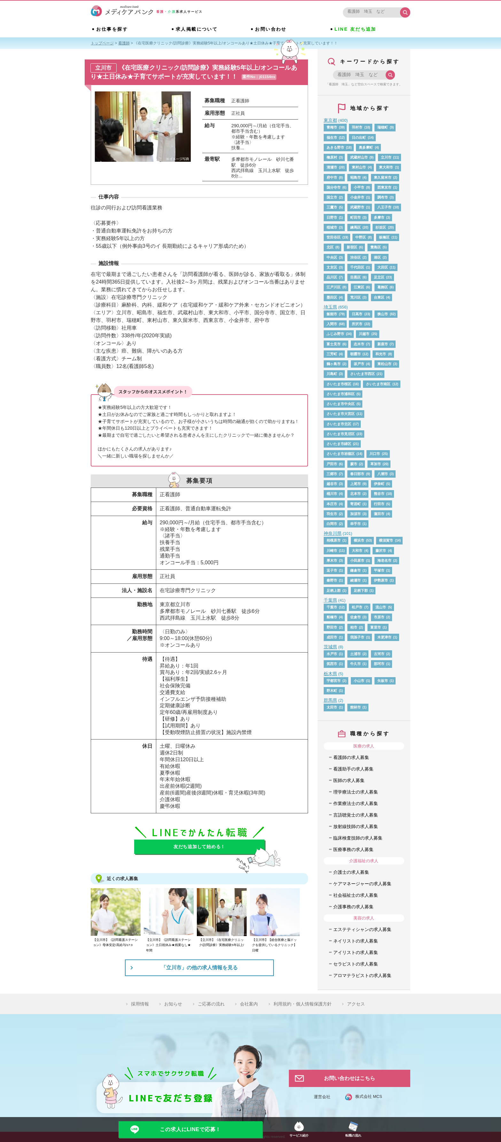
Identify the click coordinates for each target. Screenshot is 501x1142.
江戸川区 (334, 287)
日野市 (332, 217)
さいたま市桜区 (339, 384)
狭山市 (382, 314)
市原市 (379, 617)
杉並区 (380, 227)
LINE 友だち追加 (355, 29)
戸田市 (332, 464)
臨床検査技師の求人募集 (357, 838)
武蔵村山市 (359, 157)
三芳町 (332, 354)
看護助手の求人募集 (353, 768)
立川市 (386, 157)
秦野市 (332, 580)
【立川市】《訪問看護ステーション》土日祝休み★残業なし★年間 (168, 945)
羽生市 (332, 514)
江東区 (359, 287)
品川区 (332, 277)
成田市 (332, 637)
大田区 (382, 267)
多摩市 (379, 217)
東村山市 (359, 167)
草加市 (375, 464)
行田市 (379, 504)
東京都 (330, 120)
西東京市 (384, 187)
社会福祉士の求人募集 (355, 895)
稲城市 (332, 227)
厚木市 (332, 560)
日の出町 (359, 137)
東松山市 (384, 364)
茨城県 (330, 646)
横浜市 (359, 540)
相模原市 (334, 540)
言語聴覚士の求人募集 (355, 814)
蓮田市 (379, 514)
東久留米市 (382, 177)
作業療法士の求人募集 (355, 803)
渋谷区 (355, 257)
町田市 (355, 217)
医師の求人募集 (349, 780)
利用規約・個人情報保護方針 (303, 1003)
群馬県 (330, 700)
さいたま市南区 (378, 384)
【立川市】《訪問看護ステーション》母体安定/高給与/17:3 (115, 942)
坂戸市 (359, 364)
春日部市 (357, 474)
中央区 (332, 257)
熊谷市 (379, 494)
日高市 (357, 314)
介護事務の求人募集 (353, 906)
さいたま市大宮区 (341, 414)
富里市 (375, 627)
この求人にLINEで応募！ (190, 1129)
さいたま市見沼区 (341, 434)
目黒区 (355, 277)
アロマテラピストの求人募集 (362, 975)
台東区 (379, 297)
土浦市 (355, 654)
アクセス (356, 1003)
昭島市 (355, 177)
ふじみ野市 (335, 334)
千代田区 (357, 267)
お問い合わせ (271, 29)
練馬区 (355, 227)
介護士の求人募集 (351, 872)
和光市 (380, 354)
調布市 (382, 197)
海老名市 (384, 560)
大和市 (357, 550)
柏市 (353, 627)
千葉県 (330, 600)
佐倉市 (355, 617)
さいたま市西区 (362, 374)
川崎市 (332, 550)
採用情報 (140, 1003)
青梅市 (332, 127)
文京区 (332, 267)
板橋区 (384, 237)
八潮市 (382, 474)
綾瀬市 (355, 580)
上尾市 (355, 484)
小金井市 (357, 197)
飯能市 (332, 314)
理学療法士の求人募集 (355, 791)
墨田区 (332, 297)
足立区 (379, 277)
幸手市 (355, 524)
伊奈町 (379, 484)
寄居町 (355, 504)
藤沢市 (380, 550)
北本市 (355, 494)
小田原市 (357, 560)
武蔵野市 (357, 207)
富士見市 (334, 344)
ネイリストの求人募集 (355, 940)
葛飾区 (382, 287)
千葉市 (332, 607)
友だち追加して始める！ (199, 846)
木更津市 (384, 637)
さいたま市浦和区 (341, 394)
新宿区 (352, 247)
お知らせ (173, 1003)
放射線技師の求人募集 (355, 826)
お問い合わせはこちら (349, 1078)
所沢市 (357, 324)
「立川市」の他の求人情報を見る (199, 967)
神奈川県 (333, 533)
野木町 (332, 690)
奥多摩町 (366, 147)
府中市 (332, 177)
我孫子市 (357, 637)
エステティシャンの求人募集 (362, 929)
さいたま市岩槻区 (341, 454)
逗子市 (332, 570)
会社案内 (249, 1003)
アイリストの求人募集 (355, 952)
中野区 (360, 237)
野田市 (332, 627)
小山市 (359, 681)
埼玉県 (330, 306)
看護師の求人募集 (351, 757)
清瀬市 (332, 167)
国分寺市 (334, 187)
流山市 (380, 607)
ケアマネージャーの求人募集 (362, 883)
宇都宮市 (334, 681)
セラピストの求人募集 (355, 963)
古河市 (379, 654)
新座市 (382, 344)
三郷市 (332, 474)
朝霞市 (355, 354)
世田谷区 (334, 237)
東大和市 (386, 167)
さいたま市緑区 (339, 444)
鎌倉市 (355, 570)
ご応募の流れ (211, 1003)
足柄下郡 (361, 590)
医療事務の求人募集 (353, 849)
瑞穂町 (382, 127)
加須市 (355, 514)
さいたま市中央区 (341, 404)
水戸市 (332, 654)
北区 (330, 247)
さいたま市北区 (339, 424)
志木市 (359, 344)
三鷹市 (332, 207)
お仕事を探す (112, 29)
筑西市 (332, 664)
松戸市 (357, 607)
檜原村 (332, 157)
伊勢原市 (381, 580)
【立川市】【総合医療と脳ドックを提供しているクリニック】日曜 (274, 945)
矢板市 (382, 681)
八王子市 (384, 207)
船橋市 (332, 617)
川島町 (332, 374)
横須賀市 (386, 540)
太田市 (332, 707)
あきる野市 (335, 147)
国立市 (332, 197)
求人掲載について (197, 29)
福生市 (332, 137)
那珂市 (379, 664)
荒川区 (355, 297)
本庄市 (332, 504)
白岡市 (332, 524)
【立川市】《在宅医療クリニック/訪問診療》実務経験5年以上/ (221, 942)
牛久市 (355, 664)
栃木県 (330, 673)
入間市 (332, 324)
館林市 (355, 707)
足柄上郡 (334, 590)
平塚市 (379, 570)
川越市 (364, 334)
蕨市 (353, 464)
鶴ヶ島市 (334, 364)
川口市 (374, 454)
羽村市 (357, 127)
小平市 (359, 187)
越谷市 (332, 484)
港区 (377, 257)
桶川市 (332, 494)
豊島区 (375, 247)
